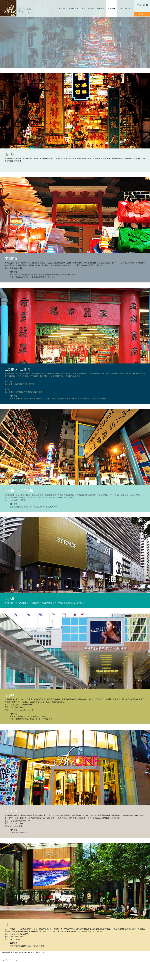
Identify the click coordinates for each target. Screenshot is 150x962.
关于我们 (62, 8)
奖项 (120, 8)
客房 (83, 8)
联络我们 (128, 8)
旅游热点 (111, 8)
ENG (139, 5)
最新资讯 (100, 8)
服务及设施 (73, 8)
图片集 (91, 8)
